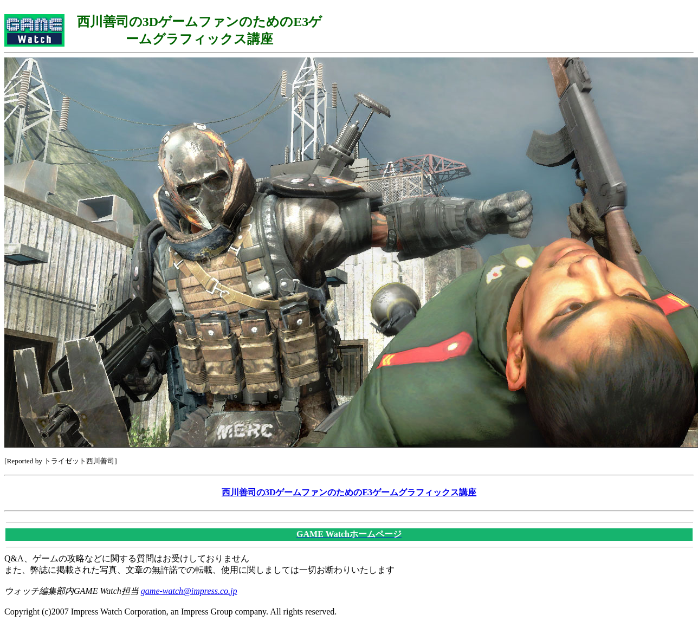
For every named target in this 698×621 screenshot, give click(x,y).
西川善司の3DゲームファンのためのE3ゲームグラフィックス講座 (349, 492)
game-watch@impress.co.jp (189, 591)
